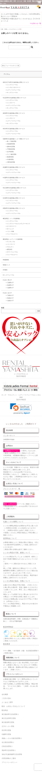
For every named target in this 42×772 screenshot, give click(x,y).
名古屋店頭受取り (8, 742)
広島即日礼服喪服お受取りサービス (14, 198)
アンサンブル (11, 241)
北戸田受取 (10, 151)
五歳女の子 (10, 298)
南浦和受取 (10, 157)
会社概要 (5, 694)
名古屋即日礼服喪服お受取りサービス (14, 187)
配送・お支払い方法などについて (13, 706)
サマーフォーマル (12, 252)
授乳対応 (9, 249)
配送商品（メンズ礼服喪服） (12, 218)
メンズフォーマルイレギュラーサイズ (18, 223)
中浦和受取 (10, 159)
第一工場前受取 (11, 141)
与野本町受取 (11, 162)
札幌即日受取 (6, 734)
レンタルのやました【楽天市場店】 (21, 374)
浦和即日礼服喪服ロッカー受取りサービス (16, 139)
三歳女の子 (10, 295)
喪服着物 (6, 259)
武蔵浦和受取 (11, 144)
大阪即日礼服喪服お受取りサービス (14, 177)
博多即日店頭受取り (9, 750)
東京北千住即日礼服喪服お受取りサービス (16, 82)
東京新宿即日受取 (8, 722)
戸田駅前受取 (11, 149)
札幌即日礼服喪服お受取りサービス (14, 167)
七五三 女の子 (7, 293)
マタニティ (10, 247)
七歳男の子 (10, 287)
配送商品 (5, 710)
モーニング (10, 229)
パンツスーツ (11, 244)
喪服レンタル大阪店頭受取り (12, 738)
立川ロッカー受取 (8, 726)
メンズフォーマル (12, 84)
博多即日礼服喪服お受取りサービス (14, 208)
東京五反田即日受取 (9, 718)
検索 (2, 308)
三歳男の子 (10, 282)
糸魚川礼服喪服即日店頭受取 (12, 754)
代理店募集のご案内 (9, 758)
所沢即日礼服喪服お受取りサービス (14, 128)
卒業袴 (5, 270)
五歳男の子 (10, 285)
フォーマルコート (12, 234)
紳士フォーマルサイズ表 (10, 66)
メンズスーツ (11, 102)
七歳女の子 (10, 300)
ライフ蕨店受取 (11, 154)
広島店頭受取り (7, 746)
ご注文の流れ (6, 698)
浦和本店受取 (11, 146)
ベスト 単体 (10, 231)
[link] (21, 408)
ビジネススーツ (11, 226)
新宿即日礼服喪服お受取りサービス (14, 113)
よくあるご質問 (7, 702)
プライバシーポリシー (9, 762)
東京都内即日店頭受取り (10, 714)
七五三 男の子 (7, 280)
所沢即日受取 (6, 730)
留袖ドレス (6, 265)
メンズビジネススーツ (13, 87)
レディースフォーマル (13, 90)
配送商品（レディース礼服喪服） (13, 239)
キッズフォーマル (12, 92)
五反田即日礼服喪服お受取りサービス (14, 97)
